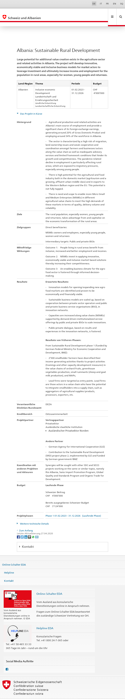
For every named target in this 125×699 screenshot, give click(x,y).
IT (101, 3)
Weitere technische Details (34, 515)
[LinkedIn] (26, 528)
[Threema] (30, 528)
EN (114, 3)
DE (94, 3)
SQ (121, 3)
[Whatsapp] (33, 528)
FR (107, 3)
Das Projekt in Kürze (31, 105)
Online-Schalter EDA (14, 556)
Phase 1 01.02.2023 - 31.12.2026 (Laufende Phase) (73, 507)
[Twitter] (22, 528)
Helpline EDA (44, 619)
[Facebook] (19, 528)
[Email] (36, 528)
